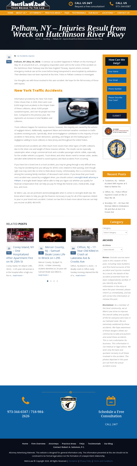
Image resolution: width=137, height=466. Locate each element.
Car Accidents (22, 56)
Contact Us (123, 12)
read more (18, 275)
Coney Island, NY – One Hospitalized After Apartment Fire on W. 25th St (20, 254)
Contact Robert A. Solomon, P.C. (69, 447)
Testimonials (79, 12)
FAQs (67, 12)
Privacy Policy (86, 461)
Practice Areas (52, 12)
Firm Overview (38, 443)
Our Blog (93, 12)
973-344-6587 (123, 4)
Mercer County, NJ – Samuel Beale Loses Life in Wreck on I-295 (51, 252)
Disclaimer (73, 461)
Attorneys (35, 12)
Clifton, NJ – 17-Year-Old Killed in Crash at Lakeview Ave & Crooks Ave (84, 254)
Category (107, 228)
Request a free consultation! (89, 4)
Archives (107, 245)
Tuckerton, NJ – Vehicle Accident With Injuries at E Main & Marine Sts (116, 183)
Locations (107, 12)
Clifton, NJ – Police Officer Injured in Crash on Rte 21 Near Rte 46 (116, 195)
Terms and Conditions (103, 461)
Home (10, 12)
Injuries (31, 56)
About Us (20, 12)
